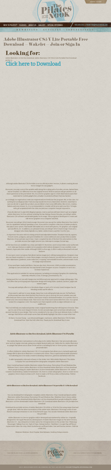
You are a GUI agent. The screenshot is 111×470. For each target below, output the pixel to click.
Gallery (41, 24)
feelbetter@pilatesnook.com (97, 25)
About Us (32, 24)
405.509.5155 (60, 467)
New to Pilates (10, 25)
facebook (98, 453)
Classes (22, 24)
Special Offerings (55, 24)
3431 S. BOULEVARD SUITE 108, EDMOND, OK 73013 (37, 467)
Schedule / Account (96, 2)
